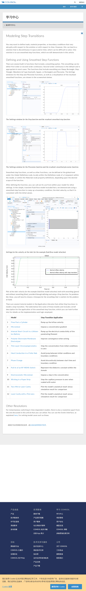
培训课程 (59, 517)
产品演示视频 (38, 517)
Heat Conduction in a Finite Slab (24, 353)
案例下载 (36, 514)
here (16, 415)
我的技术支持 (38, 550)
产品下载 (36, 566)
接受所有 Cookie (58, 586)
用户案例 (36, 521)
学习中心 (59, 514)
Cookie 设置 (7, 586)
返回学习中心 (10, 25)
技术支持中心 (38, 546)
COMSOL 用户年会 (18, 558)
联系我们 (59, 558)
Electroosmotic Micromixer (22, 375)
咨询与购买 (73, 6)
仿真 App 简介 (38, 533)
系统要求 (14, 525)
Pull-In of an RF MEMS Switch (23, 367)
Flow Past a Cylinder (19, 322)
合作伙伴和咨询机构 (40, 558)
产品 (12, 514)
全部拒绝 (75, 586)
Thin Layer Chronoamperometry (24, 346)
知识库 (35, 554)
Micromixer (15, 326)
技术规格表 (15, 517)
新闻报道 (59, 554)
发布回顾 (14, 529)
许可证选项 (15, 521)
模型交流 (59, 525)
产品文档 (36, 562)
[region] (43, 582)
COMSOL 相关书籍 (40, 529)
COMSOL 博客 (61, 529)
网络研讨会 (15, 546)
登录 (64, 6)
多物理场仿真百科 (63, 533)
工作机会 (59, 550)
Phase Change (16, 360)
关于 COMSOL (61, 546)
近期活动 (14, 554)
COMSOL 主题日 (17, 550)
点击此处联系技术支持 (38, 425)
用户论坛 (59, 521)
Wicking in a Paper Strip (20, 379)
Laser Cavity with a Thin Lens (22, 394)
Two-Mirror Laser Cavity (21, 386)
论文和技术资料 (39, 525)
